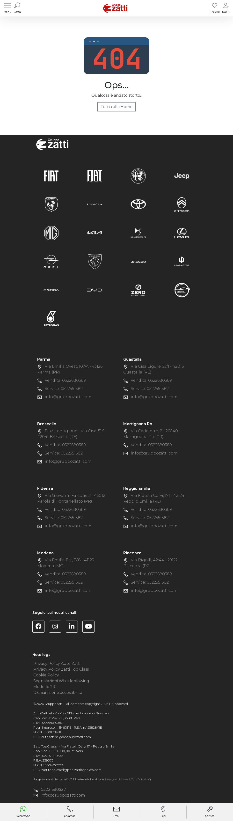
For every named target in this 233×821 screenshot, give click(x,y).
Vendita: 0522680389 (65, 380)
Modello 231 (45, 686)
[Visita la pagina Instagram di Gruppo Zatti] (57, 627)
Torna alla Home (116, 106)
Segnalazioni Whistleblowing (61, 681)
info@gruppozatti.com (68, 397)
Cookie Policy (46, 675)
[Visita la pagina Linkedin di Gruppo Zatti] (73, 627)
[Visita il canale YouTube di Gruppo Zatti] (90, 627)
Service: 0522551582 (64, 388)
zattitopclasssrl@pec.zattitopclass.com (71, 770)
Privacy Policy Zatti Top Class (61, 669)
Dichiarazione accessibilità (57, 692)
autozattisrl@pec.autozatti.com (66, 737)
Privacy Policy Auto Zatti (56, 663)
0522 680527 (53, 789)
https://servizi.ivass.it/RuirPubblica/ (127, 779)
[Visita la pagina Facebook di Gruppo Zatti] (40, 627)
